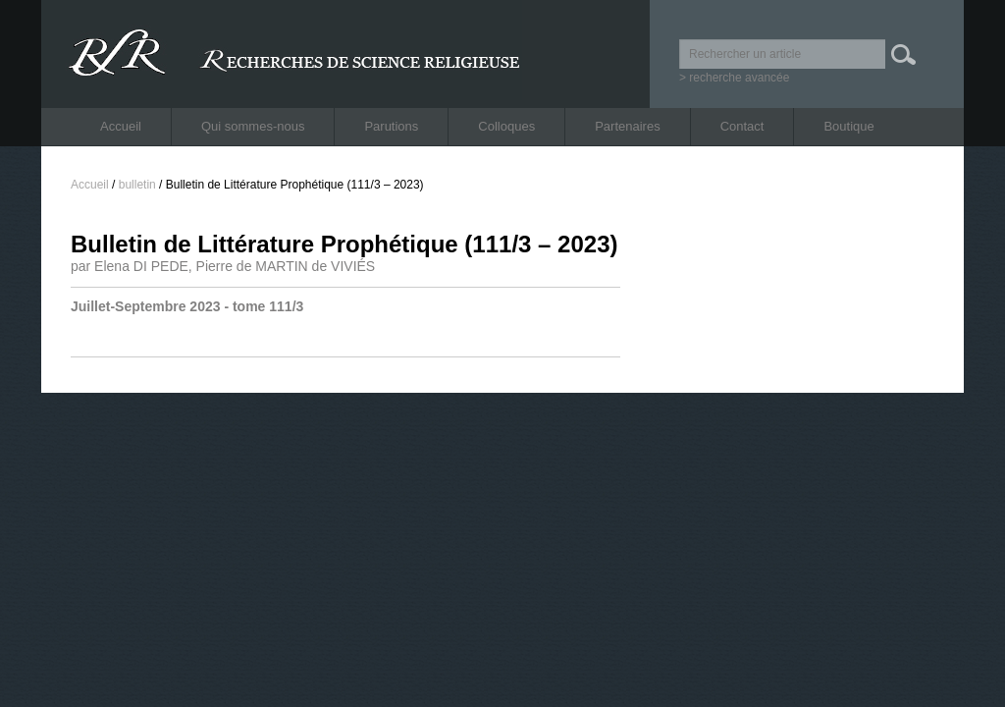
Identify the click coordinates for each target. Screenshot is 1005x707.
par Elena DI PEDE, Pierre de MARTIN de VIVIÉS (223, 266)
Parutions (391, 126)
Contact (742, 126)
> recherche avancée (734, 77)
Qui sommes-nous (252, 126)
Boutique (848, 126)
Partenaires (627, 126)
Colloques (506, 126)
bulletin (137, 184)
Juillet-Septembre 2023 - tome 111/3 (187, 306)
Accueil (120, 126)
